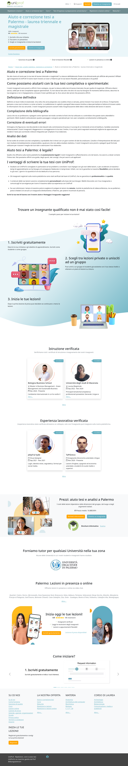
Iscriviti (87, 4)
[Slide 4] (65, 687)
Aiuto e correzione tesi (45, 700)
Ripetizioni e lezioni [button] (15, 11)
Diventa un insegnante (102, 4)
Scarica (102, 526)
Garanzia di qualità (16, 704)
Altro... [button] (30, 397)
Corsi (10, 706)
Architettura (98, 702)
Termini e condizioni (16, 720)
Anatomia (69, 700)
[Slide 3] (62, 687)
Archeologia (98, 700)
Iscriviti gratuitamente (17, 48)
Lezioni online (14, 708)
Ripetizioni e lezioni (44, 706)
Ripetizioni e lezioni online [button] (99, 11)
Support (78, 4)
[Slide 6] (73, 687)
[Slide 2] (58, 687)
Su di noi (12, 700)
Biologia (69, 706)
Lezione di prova (15, 711)
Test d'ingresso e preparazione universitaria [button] (69, 11)
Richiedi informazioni (76, 516)
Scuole (11, 715)
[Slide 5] (69, 687)
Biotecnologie (99, 704)
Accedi (116, 4)
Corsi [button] (48, 11)
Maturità (40, 704)
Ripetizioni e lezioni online (47, 708)
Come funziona (14, 54)
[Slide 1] (55, 687)
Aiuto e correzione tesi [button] (34, 11)
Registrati (13, 742)
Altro (67, 4)
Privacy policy (14, 717)
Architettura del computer (75, 702)
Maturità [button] (116, 11)
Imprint (11, 722)
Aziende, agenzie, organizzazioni (21, 713)
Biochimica (70, 704)
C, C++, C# (69, 708)
